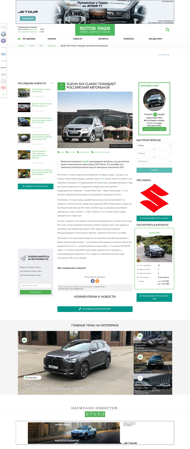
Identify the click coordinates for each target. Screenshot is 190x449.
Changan (3, 40)
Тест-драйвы (28, 39)
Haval (3, 47)
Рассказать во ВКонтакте (93, 281)
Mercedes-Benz (3, 81)
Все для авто (155, 39)
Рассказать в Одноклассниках (97, 281)
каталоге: (34, 29)
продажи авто (85, 152)
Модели (154, 153)
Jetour (3, 61)
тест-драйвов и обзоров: (27, 32)
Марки (154, 145)
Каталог (52, 39)
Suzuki (85, 161)
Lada (3, 74)
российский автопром (102, 152)
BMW (3, 34)
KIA (3, 67)
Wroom (61, 289)
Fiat (123, 200)
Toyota (3, 87)
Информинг (79, 289)
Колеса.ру (69, 289)
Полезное (129, 39)
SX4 (102, 179)
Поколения (154, 161)
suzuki (62, 152)
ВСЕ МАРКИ (3, 94)
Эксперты (103, 39)
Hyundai (3, 54)
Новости (77, 39)
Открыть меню (19, 41)
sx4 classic (72, 152)
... (52, 83)
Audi (3, 27)
